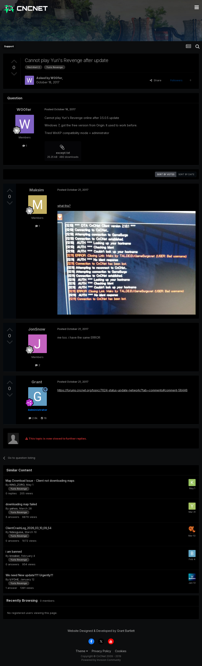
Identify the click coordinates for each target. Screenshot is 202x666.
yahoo (14, 508)
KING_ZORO (17, 484)
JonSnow (36, 329)
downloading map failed (21, 504)
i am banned (14, 551)
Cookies (120, 651)
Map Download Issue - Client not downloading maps (40, 480)
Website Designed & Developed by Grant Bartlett (101, 630)
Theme (82, 651)
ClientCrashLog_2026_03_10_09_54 (28, 528)
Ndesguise (16, 532)
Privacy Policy (101, 651)
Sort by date (186, 174)
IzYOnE (14, 579)
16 (44, 418)
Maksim (36, 190)
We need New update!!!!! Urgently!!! (29, 575)
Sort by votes (165, 174)
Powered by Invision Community (101, 659)
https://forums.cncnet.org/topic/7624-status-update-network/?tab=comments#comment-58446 (122, 390)
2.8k (33, 418)
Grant (36, 382)
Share (155, 80)
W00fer (56, 78)
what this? (64, 205)
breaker (14, 555)
